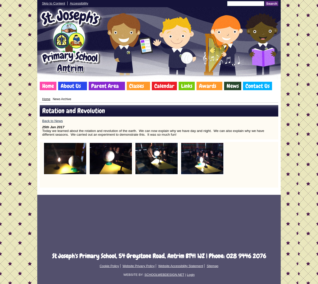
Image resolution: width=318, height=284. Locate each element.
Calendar (164, 86)
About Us (71, 86)
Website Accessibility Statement (180, 266)
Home (48, 86)
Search (271, 3)
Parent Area (105, 86)
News (233, 86)
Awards (207, 86)
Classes (136, 86)
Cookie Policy (109, 266)
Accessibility (79, 3)
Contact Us (257, 86)
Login (191, 275)
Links (186, 86)
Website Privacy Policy (138, 266)
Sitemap (212, 266)
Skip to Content (53, 3)
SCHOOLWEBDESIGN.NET (164, 275)
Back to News (52, 121)
